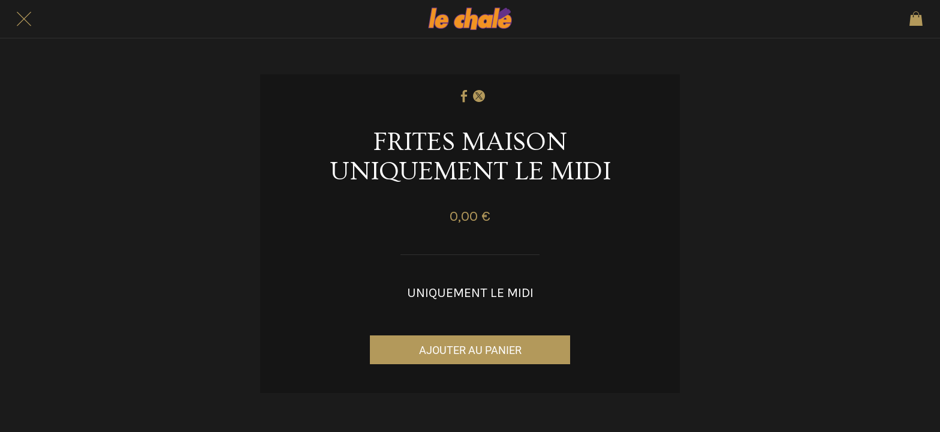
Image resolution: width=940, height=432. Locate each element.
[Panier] (916, 19)
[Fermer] (24, 19)
